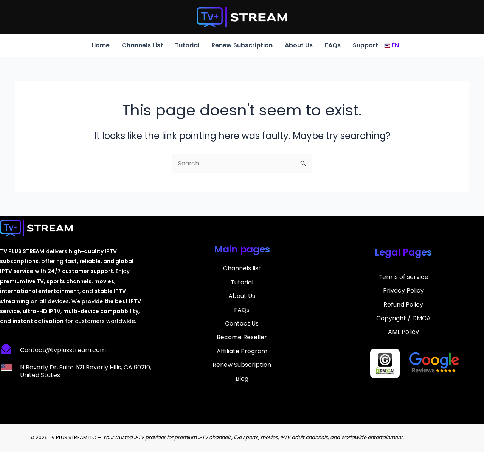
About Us (299, 45)
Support (365, 45)
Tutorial (187, 45)
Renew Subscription (242, 45)
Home (101, 45)
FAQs (333, 45)
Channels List (142, 45)
